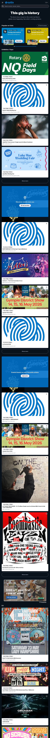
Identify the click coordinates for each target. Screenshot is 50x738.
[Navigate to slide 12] (26, 46)
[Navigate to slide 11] (25, 46)
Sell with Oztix (6, 671)
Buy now (18, 41)
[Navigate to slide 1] (14, 46)
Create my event (6, 673)
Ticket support (6, 652)
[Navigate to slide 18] (33, 46)
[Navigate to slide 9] (23, 46)
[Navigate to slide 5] (18, 46)
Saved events (6, 646)
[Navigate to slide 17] (32, 46)
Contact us (5, 696)
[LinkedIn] (9, 717)
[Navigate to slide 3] (16, 46)
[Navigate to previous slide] (2, 37)
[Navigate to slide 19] (34, 46)
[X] (16, 717)
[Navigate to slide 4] (17, 46)
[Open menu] (2, 2)
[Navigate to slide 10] (24, 46)
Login (4, 667)
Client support (6, 678)
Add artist (25, 162)
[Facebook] (13, 717)
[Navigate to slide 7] (21, 46)
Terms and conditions (43, 724)
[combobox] (25, 6)
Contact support (7, 641)
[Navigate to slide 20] (35, 46)
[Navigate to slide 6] (19, 46)
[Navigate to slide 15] (30, 46)
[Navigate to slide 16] (31, 46)
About (4, 691)
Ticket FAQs (5, 650)
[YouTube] (6, 717)
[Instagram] (3, 717)
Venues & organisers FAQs (9, 675)
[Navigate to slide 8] (22, 46)
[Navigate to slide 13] (27, 46)
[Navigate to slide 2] (15, 46)
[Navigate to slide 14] (29, 46)
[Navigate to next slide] (48, 37)
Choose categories (25, 297)
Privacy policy (35, 724)
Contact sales (12, 667)
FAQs (4, 693)
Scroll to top (25, 612)
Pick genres (25, 396)
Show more (25, 71)
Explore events (6, 644)
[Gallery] (25, 37)
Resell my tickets (6, 654)
